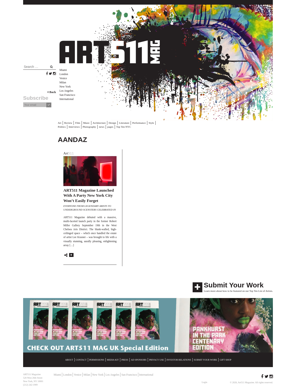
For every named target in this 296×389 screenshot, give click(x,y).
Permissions (96, 359)
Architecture (98, 122)
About (69, 359)
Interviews (63, 126)
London (63, 74)
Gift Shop (225, 359)
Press (124, 359)
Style (149, 122)
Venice (63, 78)
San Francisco (67, 94)
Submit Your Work (233, 285)
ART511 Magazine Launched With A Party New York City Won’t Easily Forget (88, 195)
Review (68, 122)
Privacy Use (156, 359)
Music (86, 122)
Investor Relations (178, 359)
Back (51, 92)
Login (204, 382)
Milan (62, 82)
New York (65, 86)
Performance (137, 122)
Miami (63, 70)
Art (59, 122)
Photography (77, 126)
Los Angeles (66, 90)
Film (77, 122)
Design (111, 122)
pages (99, 126)
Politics (159, 122)
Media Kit (113, 359)
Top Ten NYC (111, 126)
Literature (123, 122)
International (66, 99)
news (90, 126)
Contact (81, 359)
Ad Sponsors (139, 359)
